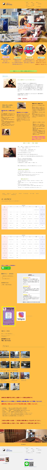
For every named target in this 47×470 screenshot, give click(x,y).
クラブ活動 (32, 5)
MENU (32, 2)
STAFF (33, 3)
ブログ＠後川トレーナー (29, 6)
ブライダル (27, 3)
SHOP (27, 5)
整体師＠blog (13, 194)
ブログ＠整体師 (38, 6)
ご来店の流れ (39, 3)
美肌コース (37, 2)
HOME (27, 2)
